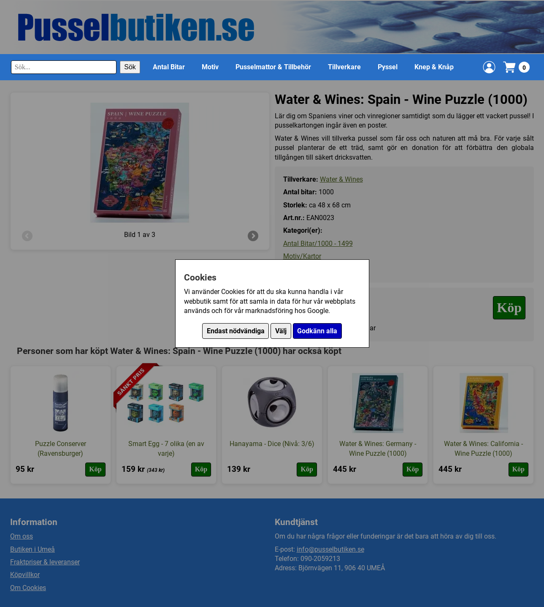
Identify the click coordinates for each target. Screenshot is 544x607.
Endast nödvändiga (236, 331)
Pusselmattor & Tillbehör (273, 67)
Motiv (210, 67)
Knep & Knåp (434, 67)
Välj (281, 331)
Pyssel (388, 67)
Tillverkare (344, 67)
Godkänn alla (317, 331)
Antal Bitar (169, 67)
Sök (130, 67)
